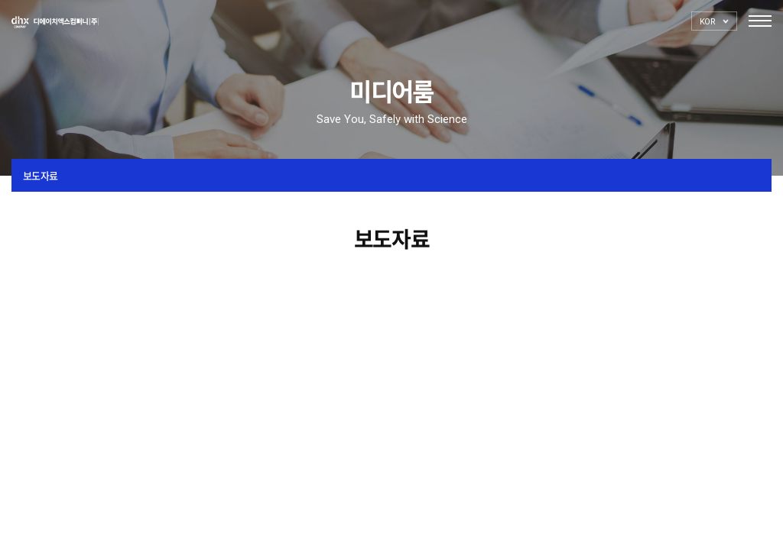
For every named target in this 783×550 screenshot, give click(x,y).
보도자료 (40, 175)
